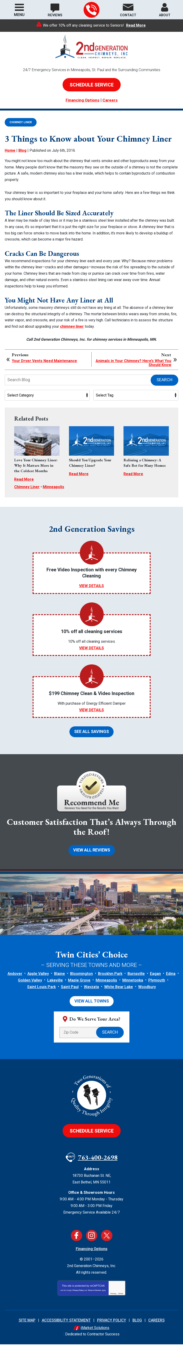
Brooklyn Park (110, 976)
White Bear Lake (118, 989)
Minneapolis (53, 488)
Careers (110, 100)
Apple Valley (38, 976)
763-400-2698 (91, 10)
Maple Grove (79, 983)
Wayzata (91, 989)
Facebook (76, 1238)
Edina (170, 976)
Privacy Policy (78, 1293)
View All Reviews (91, 852)
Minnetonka (132, 983)
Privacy (113, 1296)
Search (164, 372)
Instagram (91, 1238)
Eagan (155, 976)
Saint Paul (70, 989)
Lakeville (55, 983)
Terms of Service (94, 1293)
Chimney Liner (20, 122)
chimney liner (72, 320)
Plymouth (156, 983)
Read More (136, 25)
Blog (22, 161)
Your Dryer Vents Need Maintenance (44, 353)
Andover (15, 976)
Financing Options (82, 100)
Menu (19, 15)
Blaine (59, 976)
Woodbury (147, 989)
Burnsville (136, 976)
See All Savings (91, 733)
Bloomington (81, 976)
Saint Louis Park (41, 989)
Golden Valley (30, 983)
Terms (120, 1296)
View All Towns (91, 1003)
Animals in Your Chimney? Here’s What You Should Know (133, 355)
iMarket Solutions (95, 1330)
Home (10, 161)
